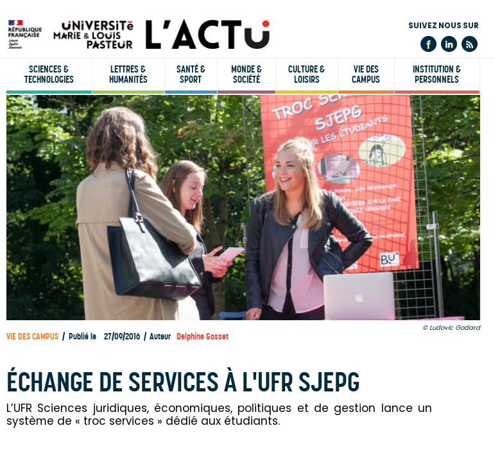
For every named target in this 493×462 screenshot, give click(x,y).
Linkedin (449, 44)
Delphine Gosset (203, 336)
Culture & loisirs (306, 74)
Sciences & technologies (49, 74)
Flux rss (470, 44)
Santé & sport (191, 74)
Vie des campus (366, 74)
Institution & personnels (437, 74)
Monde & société (246, 74)
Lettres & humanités (128, 74)
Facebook (428, 44)
